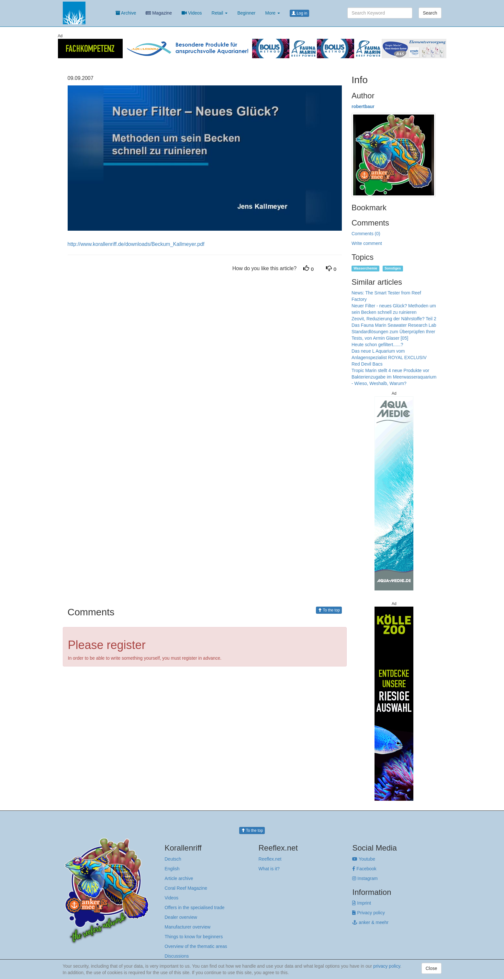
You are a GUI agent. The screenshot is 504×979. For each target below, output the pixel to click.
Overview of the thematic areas (196, 946)
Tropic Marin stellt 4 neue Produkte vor (390, 370)
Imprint (361, 903)
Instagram (364, 878)
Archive (126, 13)
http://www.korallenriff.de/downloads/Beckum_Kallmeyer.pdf (136, 244)
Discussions (177, 956)
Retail (220, 13)
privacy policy (386, 966)
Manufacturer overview (188, 927)
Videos (192, 13)
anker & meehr (370, 922)
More (272, 13)
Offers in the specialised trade (195, 907)
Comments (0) (366, 233)
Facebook (364, 868)
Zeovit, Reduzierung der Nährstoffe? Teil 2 (394, 318)
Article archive (179, 878)
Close (431, 968)
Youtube (363, 859)
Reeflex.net (269, 859)
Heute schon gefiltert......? (377, 344)
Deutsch (173, 859)
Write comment (367, 243)
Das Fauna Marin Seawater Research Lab (394, 325)
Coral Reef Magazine (186, 888)
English (172, 868)
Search (430, 13)
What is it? (268, 868)
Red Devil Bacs (367, 364)
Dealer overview (181, 917)
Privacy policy (368, 912)
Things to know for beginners (194, 936)
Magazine (159, 13)
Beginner (246, 13)
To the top (329, 610)
